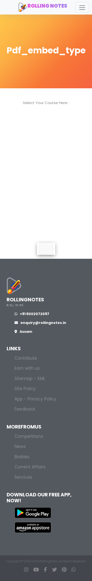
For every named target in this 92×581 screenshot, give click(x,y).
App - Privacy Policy (35, 399)
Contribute (25, 358)
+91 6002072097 (31, 313)
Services (23, 477)
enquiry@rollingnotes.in (40, 322)
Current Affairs (29, 467)
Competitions (28, 436)
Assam (23, 331)
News (20, 446)
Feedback (24, 409)
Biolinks (21, 457)
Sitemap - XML (29, 379)
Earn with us (27, 368)
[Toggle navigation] (82, 7)
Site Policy (25, 389)
